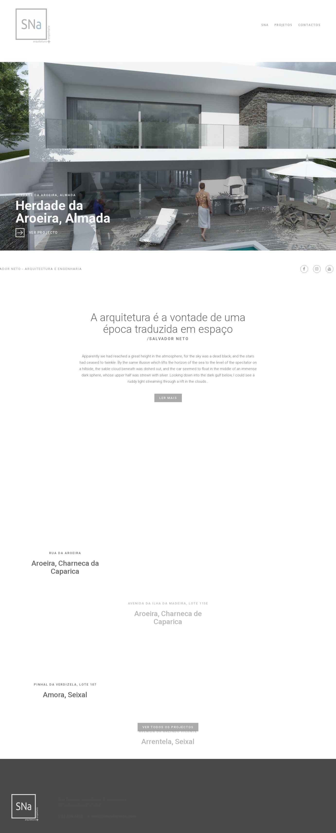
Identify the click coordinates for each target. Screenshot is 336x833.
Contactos (311, 25)
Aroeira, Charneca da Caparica (65, 613)
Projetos (285, 25)
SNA (267, 25)
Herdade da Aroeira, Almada (63, 212)
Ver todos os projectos (168, 738)
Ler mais (168, 406)
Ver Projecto (43, 232)
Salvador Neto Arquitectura (31, 26)
